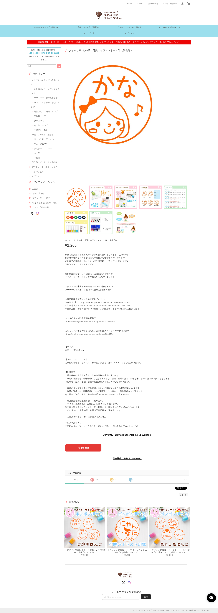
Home (129, 4)
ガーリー (38, 153)
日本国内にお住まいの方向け (127, 458)
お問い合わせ (153, 4)
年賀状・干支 (40, 116)
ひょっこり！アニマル (44, 139)
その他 (37, 158)
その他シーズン (41, 130)
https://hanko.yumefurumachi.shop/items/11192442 (105, 302)
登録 (146, 597)
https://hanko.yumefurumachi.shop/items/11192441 (105, 305)
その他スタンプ (41, 125)
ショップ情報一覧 (170, 4)
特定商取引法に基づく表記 (44, 203)
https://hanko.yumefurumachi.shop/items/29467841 (90, 334)
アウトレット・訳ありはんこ (170, 27)
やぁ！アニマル (41, 144)
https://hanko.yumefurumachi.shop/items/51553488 (90, 321)
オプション (129, 33)
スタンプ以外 (88, 33)
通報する (183, 495)
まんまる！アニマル (43, 148)
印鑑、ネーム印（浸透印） (89, 27)
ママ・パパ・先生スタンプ (46, 98)
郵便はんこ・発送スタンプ (46, 111)
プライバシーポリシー (42, 198)
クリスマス (39, 121)
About (139, 4)
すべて (75, 480)
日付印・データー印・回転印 (129, 27)
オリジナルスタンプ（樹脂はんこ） (47, 27)
